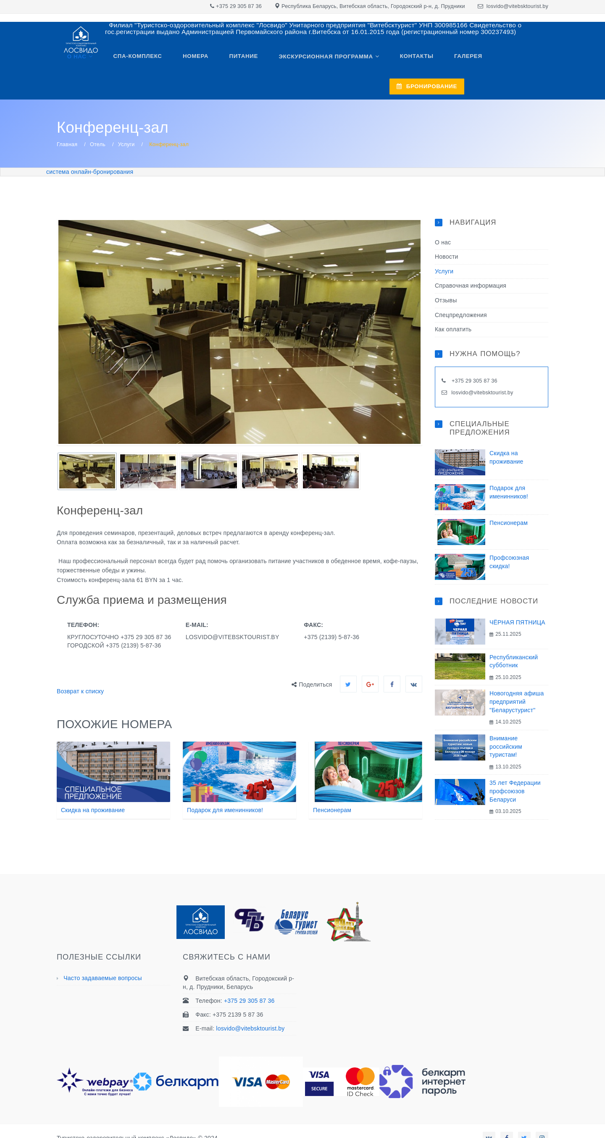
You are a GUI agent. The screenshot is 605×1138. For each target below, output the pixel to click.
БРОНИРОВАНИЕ (511, 60)
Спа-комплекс (140, 59)
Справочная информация (470, 263)
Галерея (451, 59)
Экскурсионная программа (317, 60)
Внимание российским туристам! (505, 724)
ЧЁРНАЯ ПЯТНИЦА (517, 600)
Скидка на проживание (93, 788)
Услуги (126, 123)
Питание (238, 59)
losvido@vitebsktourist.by (517, 6)
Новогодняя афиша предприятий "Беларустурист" (516, 679)
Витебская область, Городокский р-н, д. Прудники (402, 6)
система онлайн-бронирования (89, 149)
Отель (97, 123)
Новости (446, 234)
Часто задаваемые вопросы (102, 955)
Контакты (404, 59)
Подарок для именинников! (225, 788)
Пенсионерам (332, 788)
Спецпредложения (461, 292)
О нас (83, 60)
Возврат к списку (80, 669)
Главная (67, 123)
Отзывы (446, 278)
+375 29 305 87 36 (239, 6)
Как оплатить (453, 307)
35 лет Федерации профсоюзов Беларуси (515, 769)
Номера (194, 59)
